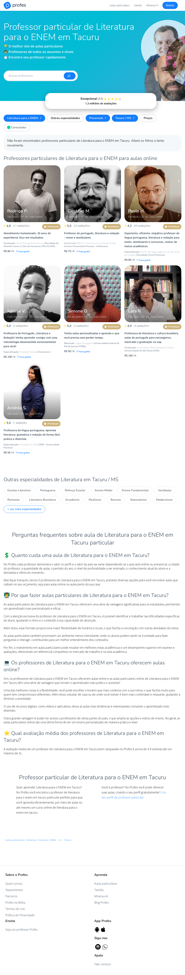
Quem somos (13, 884)
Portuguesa (47, 490)
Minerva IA (152, 5)
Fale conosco (102, 964)
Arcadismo (72, 500)
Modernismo (164, 500)
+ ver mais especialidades (24, 509)
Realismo (95, 500)
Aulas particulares (120, 5)
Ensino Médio (103, 490)
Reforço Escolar (75, 490)
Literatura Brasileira (42, 500)
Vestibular (165, 490)
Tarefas (138, 5)
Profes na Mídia (15, 903)
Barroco (116, 500)
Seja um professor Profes (21, 930)
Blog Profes (101, 903)
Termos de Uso (15, 909)
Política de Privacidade (20, 915)
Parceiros (11, 896)
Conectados (16, 127)
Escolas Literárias (19, 490)
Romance (13, 500)
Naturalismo (138, 500)
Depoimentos (14, 890)
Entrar (170, 5)
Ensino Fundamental (135, 490)
